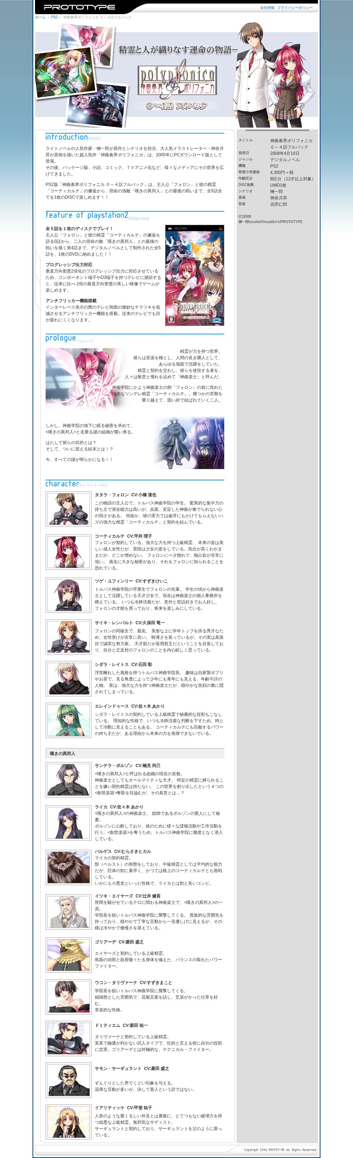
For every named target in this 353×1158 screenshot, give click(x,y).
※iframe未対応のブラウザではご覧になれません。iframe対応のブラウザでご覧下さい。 (176, 7)
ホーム (40, 17)
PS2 (54, 17)
